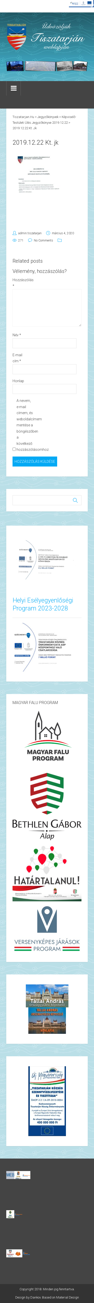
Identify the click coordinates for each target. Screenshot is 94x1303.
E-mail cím (17, 358)
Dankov (35, 1297)
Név (17, 335)
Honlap (18, 381)
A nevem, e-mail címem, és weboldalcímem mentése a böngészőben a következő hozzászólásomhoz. (25, 425)
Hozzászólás (21, 283)
